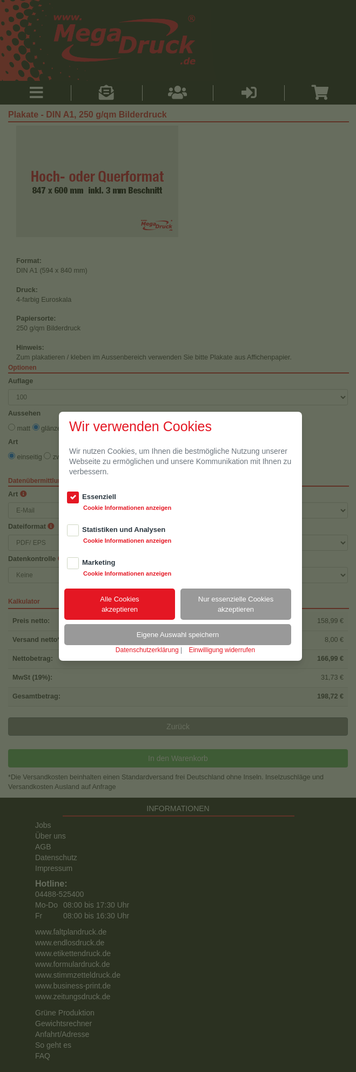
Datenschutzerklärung (147, 650)
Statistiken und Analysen (123, 529)
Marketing (98, 562)
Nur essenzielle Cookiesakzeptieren (235, 604)
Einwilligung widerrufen (222, 650)
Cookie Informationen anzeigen (127, 507)
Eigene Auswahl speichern (178, 635)
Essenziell (99, 497)
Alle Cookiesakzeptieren (119, 604)
